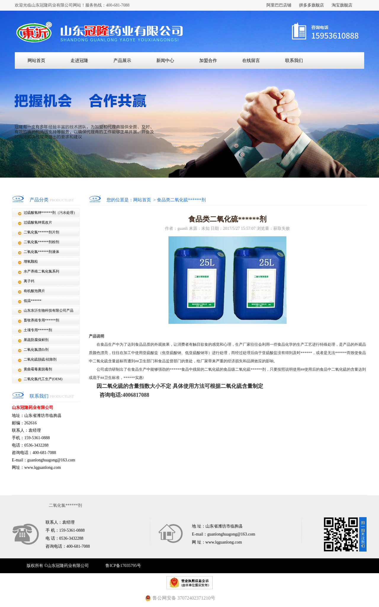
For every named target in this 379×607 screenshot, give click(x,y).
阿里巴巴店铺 (278, 5)
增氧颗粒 (31, 261)
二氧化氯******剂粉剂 (41, 242)
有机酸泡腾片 (34, 291)
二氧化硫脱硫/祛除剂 (40, 359)
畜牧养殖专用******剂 (41, 320)
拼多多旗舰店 (311, 5)
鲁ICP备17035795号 (123, 565)
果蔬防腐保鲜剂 (36, 340)
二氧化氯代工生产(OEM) (43, 379)
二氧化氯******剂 (65, 505)
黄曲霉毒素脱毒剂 (38, 369)
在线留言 (251, 60)
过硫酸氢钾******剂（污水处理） (50, 213)
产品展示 (122, 60)
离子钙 (29, 281)
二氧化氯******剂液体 (41, 252)
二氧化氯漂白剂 (36, 350)
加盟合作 (208, 60)
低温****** (32, 301)
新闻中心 (165, 60)
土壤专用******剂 (38, 330)
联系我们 (294, 60)
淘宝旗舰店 (342, 5)
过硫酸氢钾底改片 (38, 222)
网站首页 (36, 60)
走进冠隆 (79, 60)
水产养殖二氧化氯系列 (41, 271)
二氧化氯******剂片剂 (41, 232)
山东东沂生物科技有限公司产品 (48, 310)
